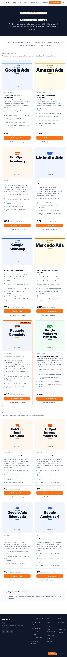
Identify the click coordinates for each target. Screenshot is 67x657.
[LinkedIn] (3, 631)
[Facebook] (7, 631)
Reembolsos (61, 629)
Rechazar (60, 653)
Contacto (60, 632)
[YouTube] (11, 631)
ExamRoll (6, 619)
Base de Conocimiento (31, 3)
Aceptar (52, 653)
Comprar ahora (17, 138)
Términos (60, 626)
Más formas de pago (17, 142)
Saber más (32, 653)
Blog (20, 3)
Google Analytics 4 (36, 638)
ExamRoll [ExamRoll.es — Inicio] (6, 2)
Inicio (14, 3)
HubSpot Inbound (36, 628)
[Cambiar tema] (63, 2)
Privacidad (61, 622)
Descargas (44, 3)
